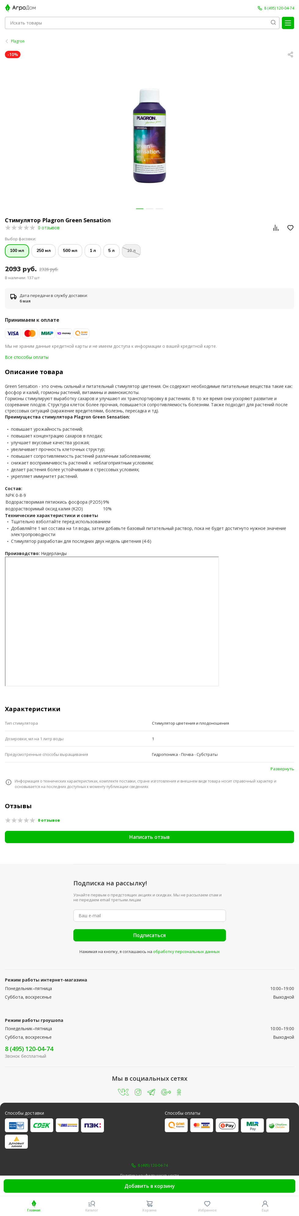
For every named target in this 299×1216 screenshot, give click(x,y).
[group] (149, 135)
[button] (139, 208)
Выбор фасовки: (20, 239)
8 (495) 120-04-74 (29, 1048)
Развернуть (282, 768)
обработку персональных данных (186, 951)
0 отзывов (49, 228)
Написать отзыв (149, 837)
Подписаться (149, 935)
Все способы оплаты (27, 357)
